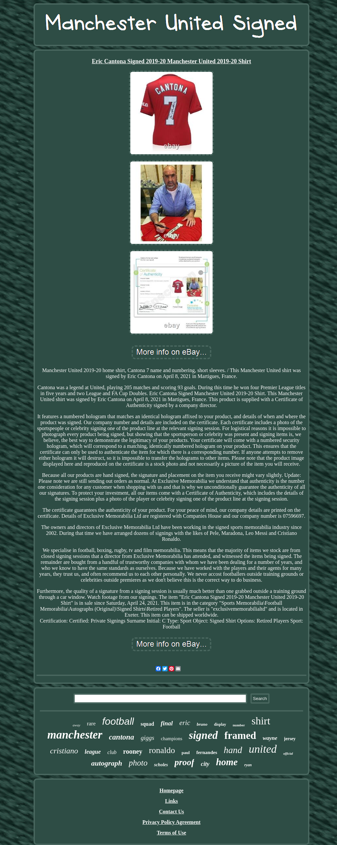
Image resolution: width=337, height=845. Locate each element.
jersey (290, 738)
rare (91, 723)
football (118, 721)
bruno (202, 724)
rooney (133, 751)
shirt (260, 721)
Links (171, 801)
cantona (121, 737)
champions (171, 738)
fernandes (206, 752)
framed (240, 735)
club (112, 752)
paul (186, 752)
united (263, 749)
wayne (270, 738)
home (227, 762)
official (288, 753)
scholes (161, 764)
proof (184, 762)
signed (203, 735)
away (76, 725)
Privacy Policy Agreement (172, 822)
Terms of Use (171, 832)
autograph (106, 763)
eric (184, 723)
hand (233, 750)
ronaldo (162, 750)
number (239, 725)
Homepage (172, 790)
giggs (147, 737)
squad (147, 724)
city (205, 764)
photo (138, 762)
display (220, 724)
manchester (74, 734)
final (167, 723)
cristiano (64, 750)
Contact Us (171, 811)
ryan (248, 765)
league (93, 751)
